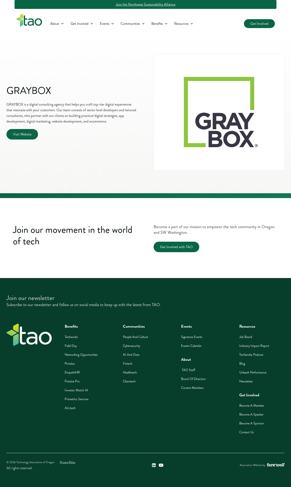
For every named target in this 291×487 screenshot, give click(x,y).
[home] (29, 21)
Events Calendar (191, 345)
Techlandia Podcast (251, 354)
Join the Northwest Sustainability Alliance (145, 4)
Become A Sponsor (251, 423)
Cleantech (129, 381)
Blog (242, 363)
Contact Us (246, 432)
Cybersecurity (131, 345)
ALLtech (70, 408)
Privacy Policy (67, 462)
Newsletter (246, 381)
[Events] (107, 23)
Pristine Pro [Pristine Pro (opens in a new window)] (72, 381)
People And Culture (135, 337)
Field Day (71, 345)
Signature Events (191, 337)
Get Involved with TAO (176, 247)
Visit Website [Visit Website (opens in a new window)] (22, 134)
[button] (57, 23)
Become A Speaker (251, 414)
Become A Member (251, 405)
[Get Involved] (82, 23)
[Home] (29, 335)
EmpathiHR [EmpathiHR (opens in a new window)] (72, 372)
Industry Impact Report (254, 345)
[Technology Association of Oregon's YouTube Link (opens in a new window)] (161, 465)
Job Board (245, 337)
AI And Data (131, 354)
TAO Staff (188, 370)
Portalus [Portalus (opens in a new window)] (70, 363)
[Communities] (132, 23)
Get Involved (259, 23)
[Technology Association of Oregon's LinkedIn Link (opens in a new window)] (153, 465)
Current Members (192, 387)
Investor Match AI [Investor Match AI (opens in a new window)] (76, 390)
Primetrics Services (77, 399)
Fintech (127, 363)
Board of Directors (193, 379)
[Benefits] (159, 23)
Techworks (71, 337)
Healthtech (130, 372)
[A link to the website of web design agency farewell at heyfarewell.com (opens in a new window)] (276, 465)
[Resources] (184, 23)
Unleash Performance (252, 372)
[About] (57, 23)
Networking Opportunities (81, 354)
